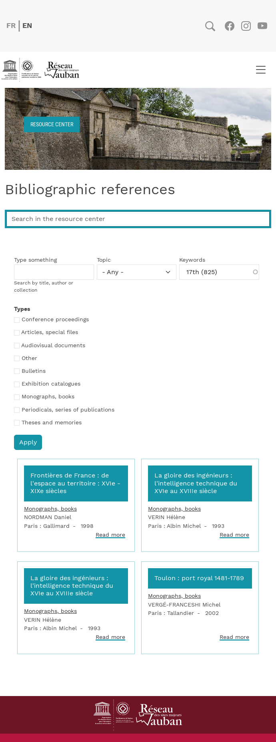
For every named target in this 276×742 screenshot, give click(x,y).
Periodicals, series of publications (68, 410)
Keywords (192, 260)
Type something (35, 260)
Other (29, 358)
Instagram (246, 26)
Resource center (51, 124)
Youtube (262, 26)
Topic (104, 260)
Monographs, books (48, 397)
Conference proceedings (55, 319)
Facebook (229, 26)
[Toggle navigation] (260, 70)
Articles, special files (49, 332)
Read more (110, 535)
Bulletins (34, 371)
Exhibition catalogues (51, 384)
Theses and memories (52, 423)
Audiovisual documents (53, 345)
